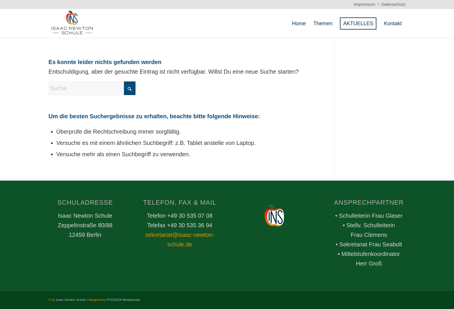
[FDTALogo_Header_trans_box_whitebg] (72, 23)
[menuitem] (364, 4)
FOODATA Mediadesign (123, 299)
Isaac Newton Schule (71, 299)
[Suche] (92, 88)
